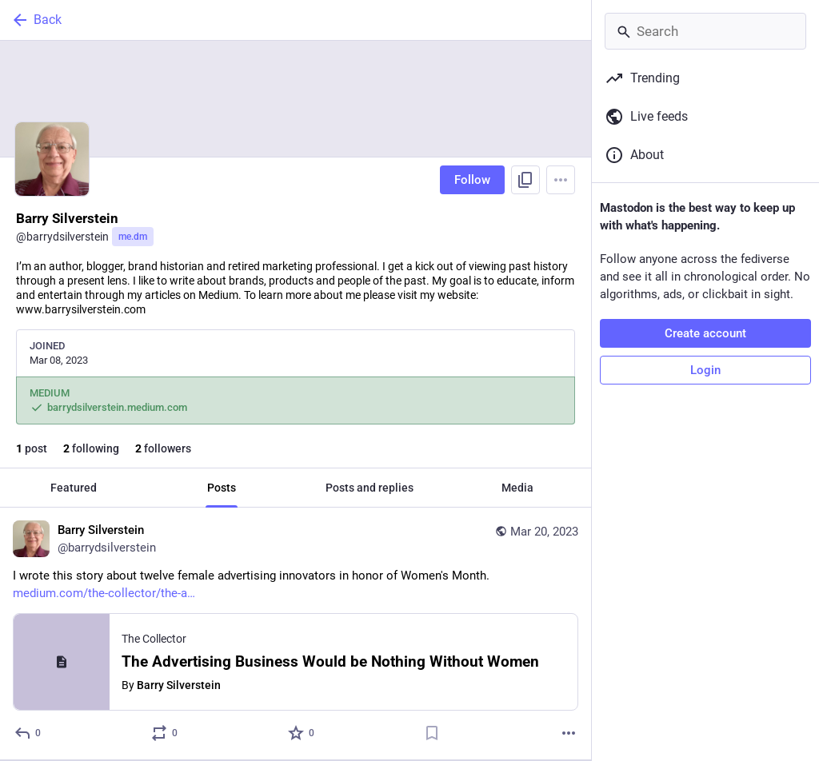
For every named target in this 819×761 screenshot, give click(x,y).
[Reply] (28, 733)
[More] (568, 733)
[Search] (705, 31)
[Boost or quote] (165, 733)
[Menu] (560, 179)
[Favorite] (302, 733)
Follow (472, 180)
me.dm (132, 236)
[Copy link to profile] (525, 179)
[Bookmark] (431, 733)
